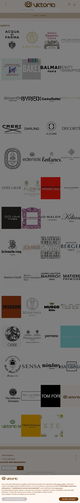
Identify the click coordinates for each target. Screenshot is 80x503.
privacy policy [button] (61, 484)
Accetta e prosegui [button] (68, 499)
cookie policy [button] (59, 488)
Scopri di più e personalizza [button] (14, 499)
